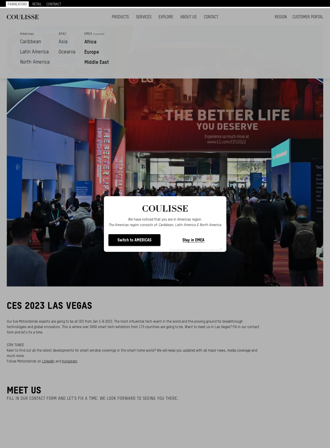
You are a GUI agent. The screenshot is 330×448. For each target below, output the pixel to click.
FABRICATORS (17, 4)
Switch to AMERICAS (134, 240)
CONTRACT (53, 4)
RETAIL (37, 4)
